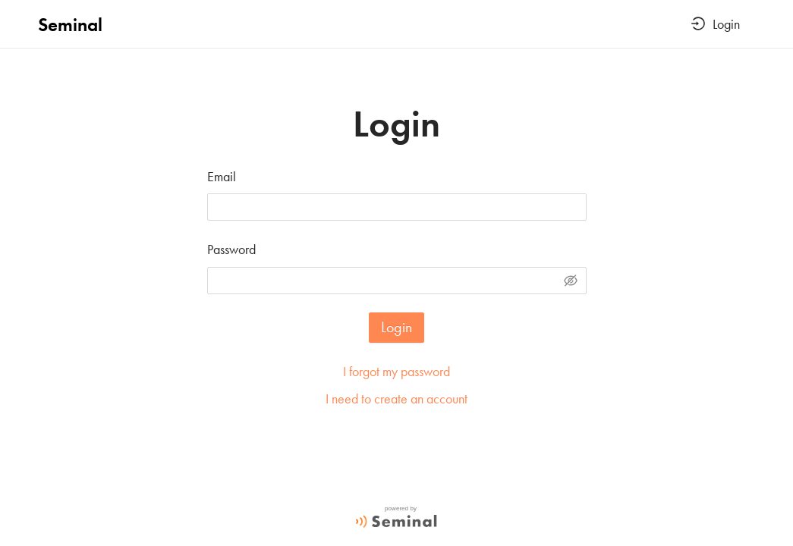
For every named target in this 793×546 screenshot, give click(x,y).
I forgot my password (396, 371)
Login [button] (715, 24)
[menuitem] (715, 25)
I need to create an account (396, 398)
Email (221, 176)
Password (231, 249)
